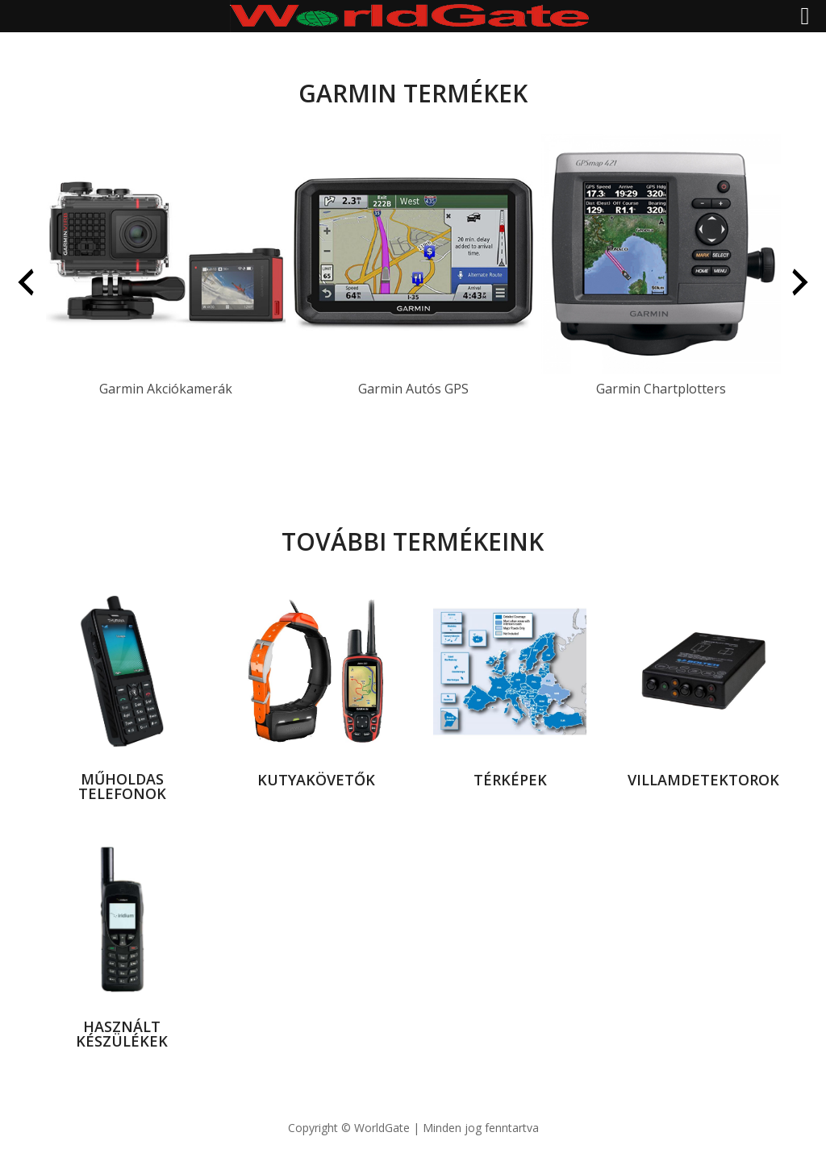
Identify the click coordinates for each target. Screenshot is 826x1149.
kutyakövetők (316, 779)
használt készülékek (122, 1034)
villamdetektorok (703, 779)
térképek (510, 779)
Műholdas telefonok (122, 786)
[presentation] (25, 282)
